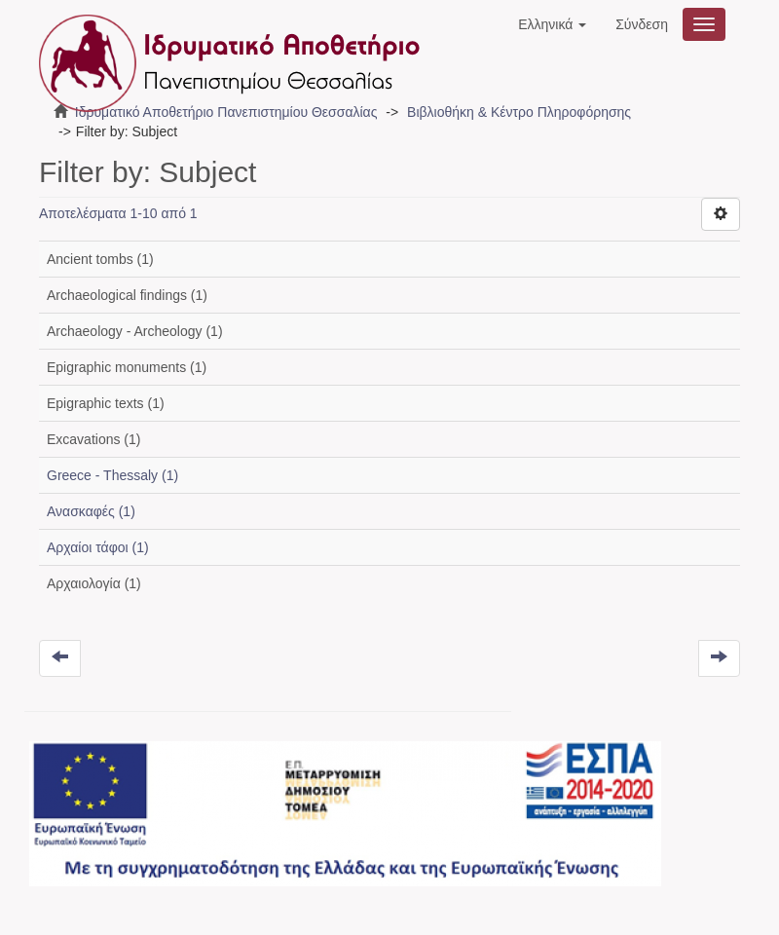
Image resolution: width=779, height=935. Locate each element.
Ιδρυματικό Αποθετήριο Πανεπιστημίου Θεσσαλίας (226, 112)
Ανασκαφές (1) (91, 511)
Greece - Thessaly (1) (112, 475)
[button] (552, 24)
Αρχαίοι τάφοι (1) (98, 547)
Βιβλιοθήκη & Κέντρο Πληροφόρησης (519, 112)
